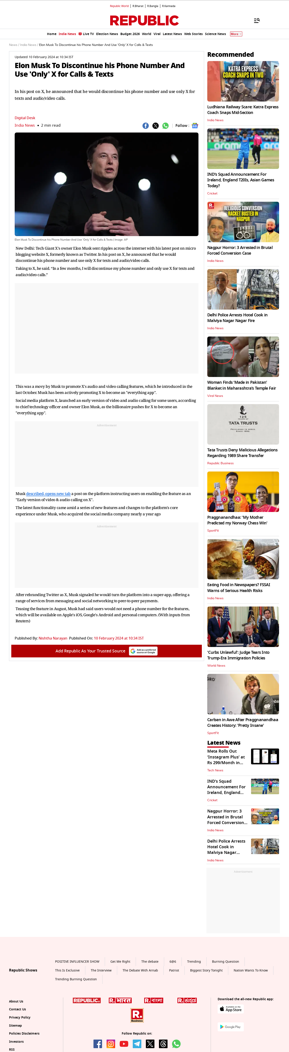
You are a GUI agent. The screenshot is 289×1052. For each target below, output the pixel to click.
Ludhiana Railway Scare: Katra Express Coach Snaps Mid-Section (242, 110)
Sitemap (15, 1025)
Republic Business (220, 463)
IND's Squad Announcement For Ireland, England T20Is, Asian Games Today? (240, 180)
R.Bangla (152, 6)
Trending (194, 961)
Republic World (119, 6)
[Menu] (254, 20)
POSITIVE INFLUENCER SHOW (77, 961)
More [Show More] (236, 34)
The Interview (101, 970)
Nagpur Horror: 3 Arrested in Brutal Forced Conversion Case (240, 250)
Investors (16, 1041)
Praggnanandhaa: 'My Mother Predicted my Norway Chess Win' (237, 520)
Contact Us (17, 1009)
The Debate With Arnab (140, 970)
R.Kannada (168, 6)
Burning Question (225, 961)
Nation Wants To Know (251, 970)
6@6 (173, 961)
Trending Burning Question (76, 979)
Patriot (174, 970)
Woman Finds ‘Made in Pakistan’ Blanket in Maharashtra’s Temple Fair (241, 385)
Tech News (215, 770)
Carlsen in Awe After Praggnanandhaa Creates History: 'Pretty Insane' (242, 722)
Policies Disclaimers (24, 1033)
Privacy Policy (19, 1017)
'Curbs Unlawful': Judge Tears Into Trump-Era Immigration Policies (238, 655)
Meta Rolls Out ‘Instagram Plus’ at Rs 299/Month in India (226, 759)
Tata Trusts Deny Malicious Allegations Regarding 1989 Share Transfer (242, 453)
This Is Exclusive (67, 970)
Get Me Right (120, 961)
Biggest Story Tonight (206, 970)
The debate (149, 961)
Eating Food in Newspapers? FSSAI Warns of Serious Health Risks (238, 587)
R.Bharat (138, 6)
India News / (29, 45)
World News (216, 665)
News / (14, 45)
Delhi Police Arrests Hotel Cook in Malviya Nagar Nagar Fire (237, 318)
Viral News (215, 396)
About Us (16, 1001)
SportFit (213, 530)
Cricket (212, 193)
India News (25, 125)
